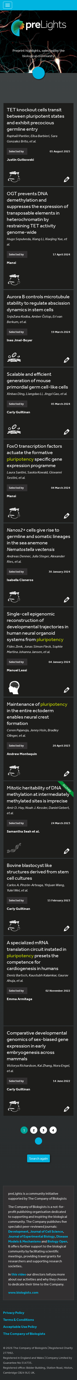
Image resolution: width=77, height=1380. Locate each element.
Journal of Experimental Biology (31, 1236)
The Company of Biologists (24, 1333)
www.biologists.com (23, 1292)
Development (18, 1231)
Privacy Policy (13, 1312)
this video (18, 1274)
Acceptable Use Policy (20, 1326)
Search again (38, 1158)
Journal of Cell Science (46, 1231)
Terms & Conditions (18, 1319)
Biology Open (57, 1241)
